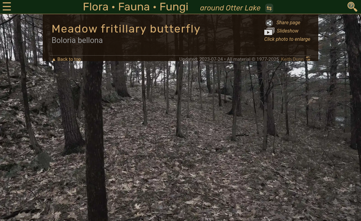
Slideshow (281, 31)
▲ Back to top (66, 59)
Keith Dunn (292, 59)
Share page (282, 23)
